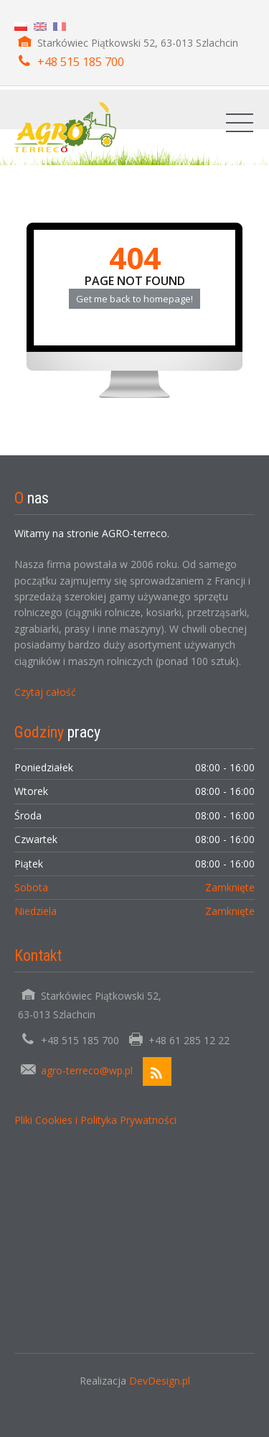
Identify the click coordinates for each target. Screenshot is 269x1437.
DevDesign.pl (159, 1380)
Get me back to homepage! (134, 298)
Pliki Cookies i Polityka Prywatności (95, 1120)
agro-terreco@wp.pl (87, 1070)
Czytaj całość (45, 692)
